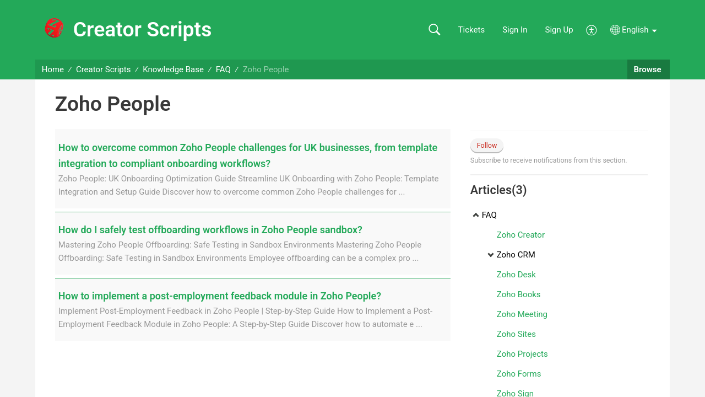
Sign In (514, 30)
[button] (434, 30)
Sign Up (559, 30)
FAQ (223, 69)
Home (53, 69)
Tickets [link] (471, 30)
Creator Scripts (103, 69)
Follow (487, 145)
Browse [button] (649, 69)
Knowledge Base (173, 69)
